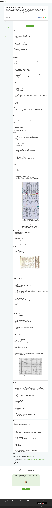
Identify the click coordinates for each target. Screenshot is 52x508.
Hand (37, 291)
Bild (23, 225)
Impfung (29, 143)
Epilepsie (26, 11)
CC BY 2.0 (33, 377)
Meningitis (29, 38)
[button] (30, 26)
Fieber (24, 153)
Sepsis (16, 397)
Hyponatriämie (16, 103)
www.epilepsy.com (30, 456)
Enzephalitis (21, 54)
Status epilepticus (13, 12)
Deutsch (42, 506)
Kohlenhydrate (21, 437)
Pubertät (32, 175)
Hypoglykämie (16, 102)
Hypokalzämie (16, 101)
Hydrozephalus (17, 89)
